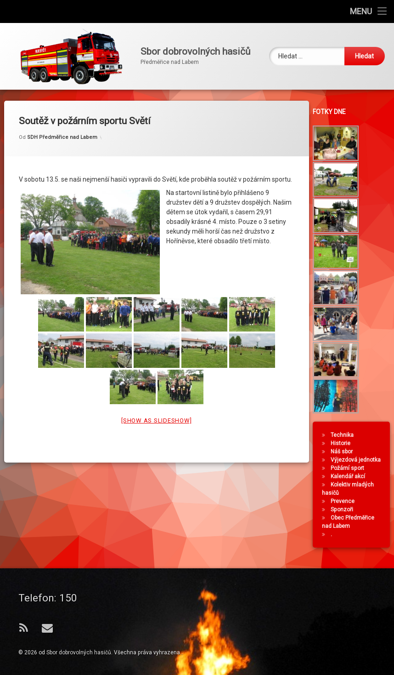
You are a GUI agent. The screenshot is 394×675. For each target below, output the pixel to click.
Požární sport (350, 468)
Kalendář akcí (350, 476)
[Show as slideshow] (156, 408)
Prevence (345, 501)
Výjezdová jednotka (358, 460)
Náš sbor (344, 451)
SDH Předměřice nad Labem (62, 125)
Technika (344, 435)
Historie (343, 443)
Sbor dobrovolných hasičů (78, 652)
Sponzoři (344, 509)
